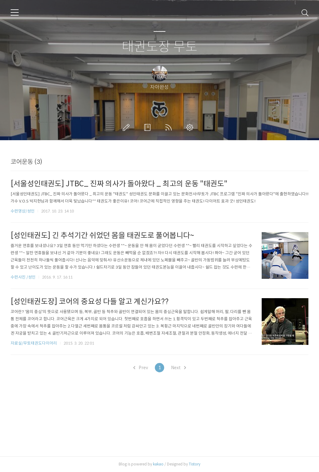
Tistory (194, 464)
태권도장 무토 (160, 47)
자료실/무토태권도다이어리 (34, 343)
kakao (158, 464)
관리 (190, 127)
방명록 (148, 127)
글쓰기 (127, 127)
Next (178, 367)
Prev (140, 367)
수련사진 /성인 (23, 277)
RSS (169, 127)
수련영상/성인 (23, 211)
